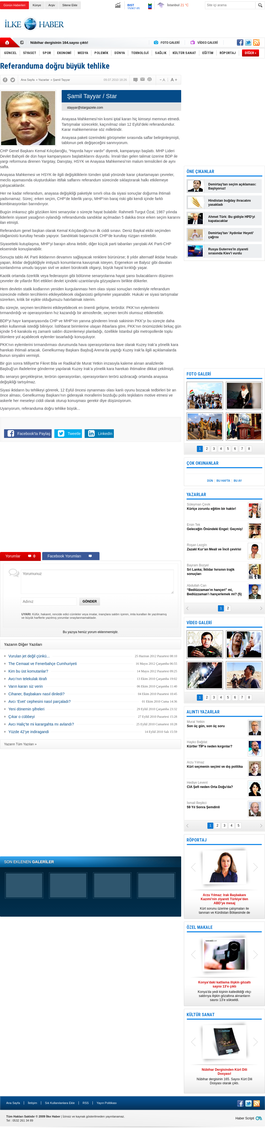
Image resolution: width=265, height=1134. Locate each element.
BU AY (238, 480)
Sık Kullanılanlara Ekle (60, 1103)
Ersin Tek (216, 527)
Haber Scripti (245, 1118)
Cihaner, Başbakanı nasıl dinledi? (36, 694)
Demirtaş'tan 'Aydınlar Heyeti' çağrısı (231, 235)
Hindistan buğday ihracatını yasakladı (229, 203)
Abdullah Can (216, 590)
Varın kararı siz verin (25, 686)
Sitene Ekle (69, 5)
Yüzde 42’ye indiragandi (28, 732)
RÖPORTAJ (197, 840)
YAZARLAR (196, 494)
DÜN (210, 480)
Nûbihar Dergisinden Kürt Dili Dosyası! (62, 43)
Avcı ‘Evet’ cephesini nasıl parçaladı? (39, 701)
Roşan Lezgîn (216, 547)
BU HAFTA (223, 480)
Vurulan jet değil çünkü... (29, 656)
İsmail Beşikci (216, 805)
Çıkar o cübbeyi (21, 716)
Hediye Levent (216, 785)
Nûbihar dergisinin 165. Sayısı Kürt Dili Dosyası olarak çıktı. (224, 1076)
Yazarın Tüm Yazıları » (20, 744)
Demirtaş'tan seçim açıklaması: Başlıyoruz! (232, 186)
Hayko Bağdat (216, 744)
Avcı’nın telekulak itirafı (27, 679)
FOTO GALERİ (199, 374)
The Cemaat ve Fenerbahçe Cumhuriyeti (42, 663)
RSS (85, 1103)
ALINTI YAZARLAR (203, 711)
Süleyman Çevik (216, 507)
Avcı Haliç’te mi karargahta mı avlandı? (41, 724)
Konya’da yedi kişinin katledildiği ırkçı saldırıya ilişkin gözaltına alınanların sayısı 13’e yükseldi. (224, 991)
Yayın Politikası (107, 1103)
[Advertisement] (166, 28)
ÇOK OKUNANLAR (202, 463)
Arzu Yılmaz (216, 764)
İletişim (32, 1103)
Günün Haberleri (14, 5)
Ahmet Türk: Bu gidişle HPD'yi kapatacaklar (231, 219)
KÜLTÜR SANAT (201, 1014)
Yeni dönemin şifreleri (26, 709)
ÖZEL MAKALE (200, 927)
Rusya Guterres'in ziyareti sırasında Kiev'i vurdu (228, 251)
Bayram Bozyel (216, 569)
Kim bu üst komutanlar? (28, 671)
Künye (37, 5)
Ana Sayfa (13, 1103)
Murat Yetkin (216, 724)
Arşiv (51, 5)
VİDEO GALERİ (199, 622)
